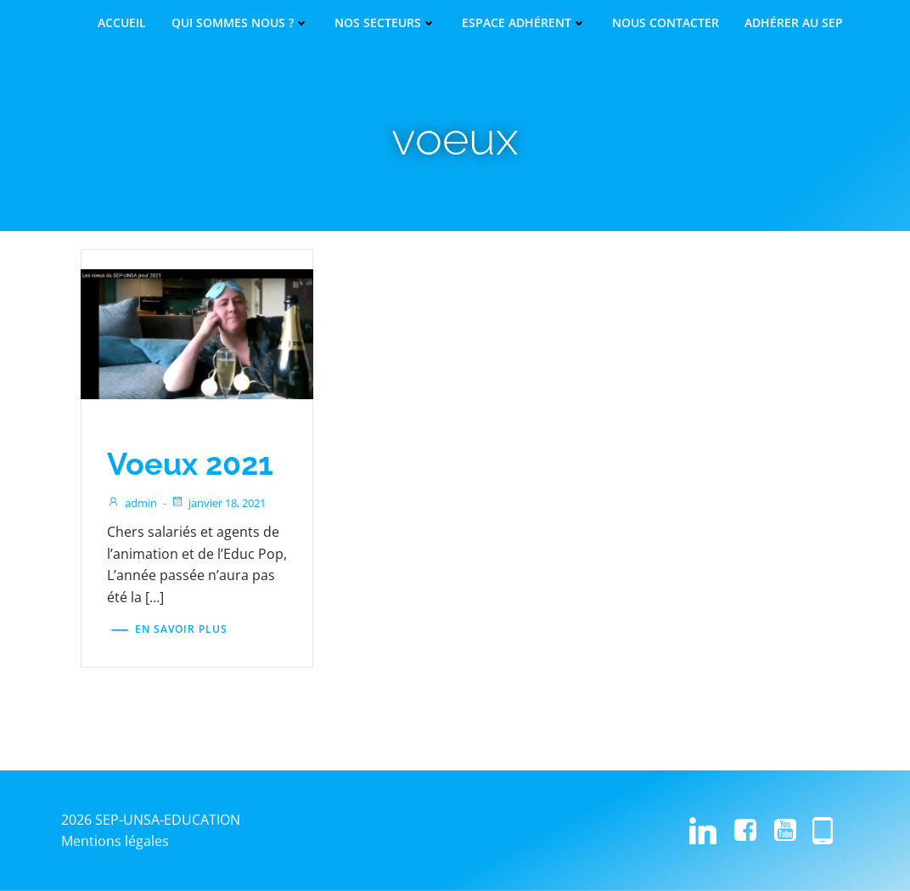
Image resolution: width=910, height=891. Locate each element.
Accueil (122, 23)
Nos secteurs (385, 23)
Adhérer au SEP (793, 23)
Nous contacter (665, 23)
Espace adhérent (524, 23)
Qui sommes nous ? (240, 23)
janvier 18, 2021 (219, 503)
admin (133, 503)
